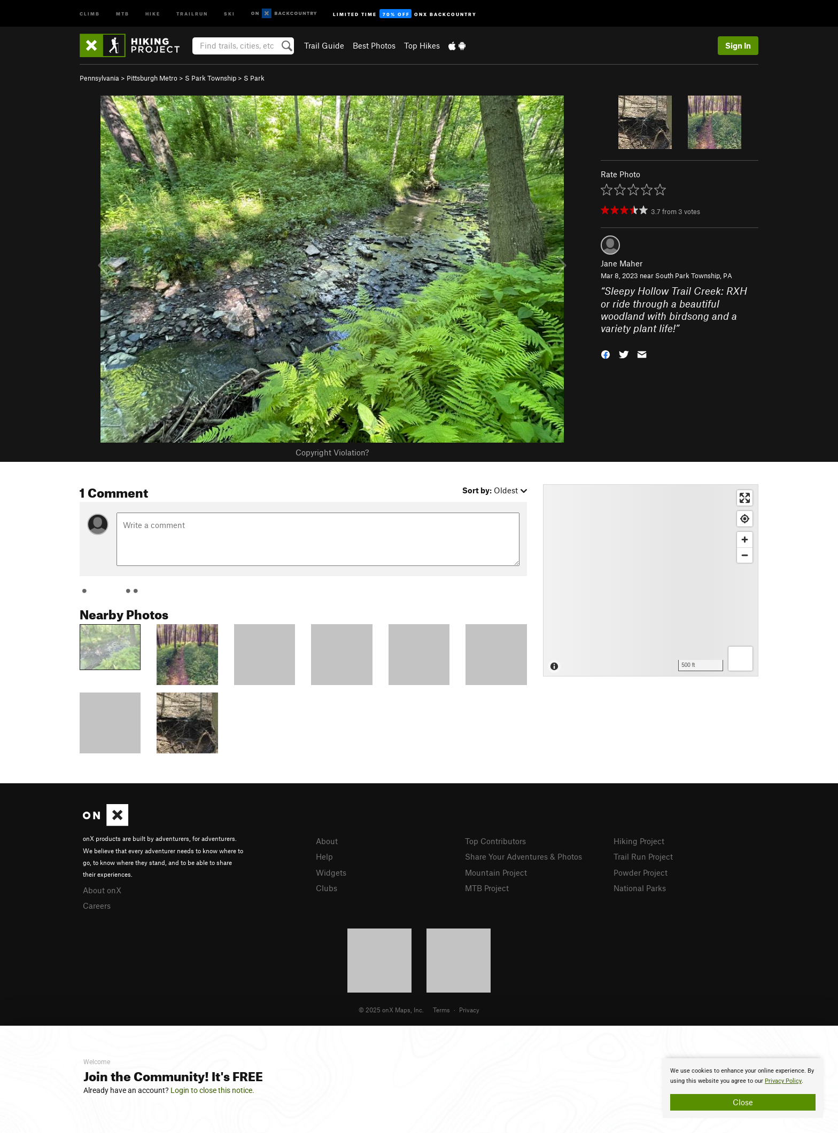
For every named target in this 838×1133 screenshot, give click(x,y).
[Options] (740, 659)
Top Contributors (495, 841)
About (327, 841)
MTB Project (487, 888)
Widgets (331, 872)
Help (324, 856)
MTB (122, 13)
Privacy (469, 1009)
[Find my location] (744, 518)
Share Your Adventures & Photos (523, 856)
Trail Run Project (643, 856)
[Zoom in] (744, 539)
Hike (152, 13)
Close (743, 1102)
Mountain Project (496, 872)
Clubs (326, 888)
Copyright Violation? (332, 452)
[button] (605, 354)
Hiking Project (639, 841)
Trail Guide (324, 45)
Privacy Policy (783, 1080)
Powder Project (641, 872)
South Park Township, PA (693, 275)
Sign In (738, 45)
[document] (743, 1088)
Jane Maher (621, 263)
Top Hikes (422, 45)
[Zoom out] (744, 555)
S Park (254, 78)
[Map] (651, 580)
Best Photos (374, 45)
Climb (90, 13)
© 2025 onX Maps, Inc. (391, 1009)
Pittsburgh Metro (152, 78)
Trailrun (192, 13)
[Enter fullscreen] (744, 498)
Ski (229, 13)
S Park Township (210, 78)
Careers (97, 905)
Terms (441, 1009)
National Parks (640, 888)
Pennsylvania (99, 78)
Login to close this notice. (212, 1090)
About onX (102, 890)
